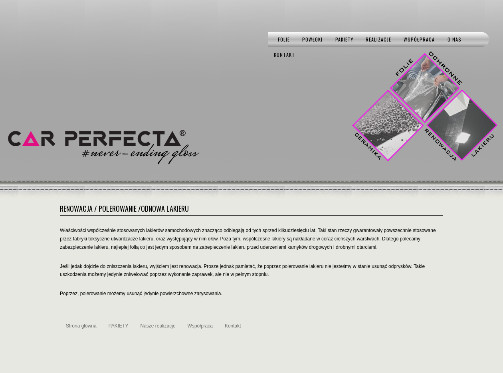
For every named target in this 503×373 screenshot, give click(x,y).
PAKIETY (344, 39)
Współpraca (419, 39)
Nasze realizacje (158, 326)
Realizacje (378, 39)
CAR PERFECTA (97, 138)
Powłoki (312, 39)
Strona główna (81, 326)
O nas (454, 39)
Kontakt (284, 54)
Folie (284, 39)
